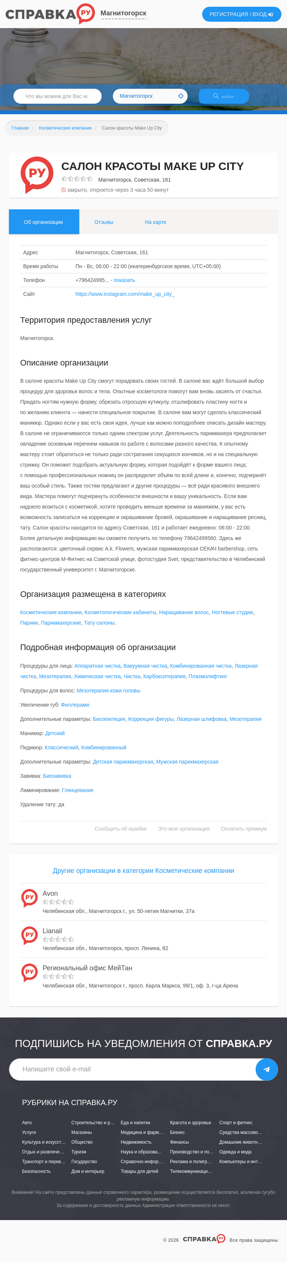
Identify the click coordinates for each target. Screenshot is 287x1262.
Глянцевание (77, 795)
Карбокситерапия (164, 681)
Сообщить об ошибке (121, 833)
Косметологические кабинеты (120, 617)
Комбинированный (103, 752)
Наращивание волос (184, 617)
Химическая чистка (97, 681)
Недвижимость (136, 1146)
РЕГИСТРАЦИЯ (229, 14)
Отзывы (103, 227)
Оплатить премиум (244, 833)
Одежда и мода (235, 1156)
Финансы (179, 1146)
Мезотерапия (55, 681)
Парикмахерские (61, 628)
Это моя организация (184, 833)
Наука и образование (143, 1156)
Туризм (78, 1156)
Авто (27, 1127)
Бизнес (177, 1137)
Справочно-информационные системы (161, 1166)
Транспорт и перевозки (46, 1166)
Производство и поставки (196, 1156)
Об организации (43, 227)
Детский (55, 738)
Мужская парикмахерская (187, 766)
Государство (84, 1166)
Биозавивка (57, 780)
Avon (50, 898)
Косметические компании (50, 617)
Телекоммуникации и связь (198, 1176)
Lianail (52, 935)
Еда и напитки (135, 1127)
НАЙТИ (227, 99)
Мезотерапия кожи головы (108, 695)
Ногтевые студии (232, 617)
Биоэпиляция (109, 723)
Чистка (132, 681)
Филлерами (75, 709)
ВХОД (263, 14)
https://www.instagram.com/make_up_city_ (125, 298)
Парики (29, 628)
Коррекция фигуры (151, 723)
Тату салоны (99, 628)
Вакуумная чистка (145, 670)
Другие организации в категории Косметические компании (143, 875)
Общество (82, 1146)
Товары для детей (139, 1176)
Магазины (81, 1137)
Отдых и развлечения (44, 1156)
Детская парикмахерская (123, 766)
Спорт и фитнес (236, 1127)
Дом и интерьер (87, 1176)
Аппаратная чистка (97, 670)
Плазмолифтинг (207, 681)
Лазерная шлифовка (202, 723)
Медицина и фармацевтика (149, 1137)
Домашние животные (241, 1146)
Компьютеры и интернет (244, 1166)
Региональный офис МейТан (87, 973)
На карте (156, 227)
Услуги (29, 1137)
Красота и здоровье (190, 1127)
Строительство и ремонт (97, 1127)
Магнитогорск (123, 13)
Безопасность (36, 1176)
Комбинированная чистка (201, 670)
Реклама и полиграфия (194, 1166)
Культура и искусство (44, 1146)
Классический (61, 752)
